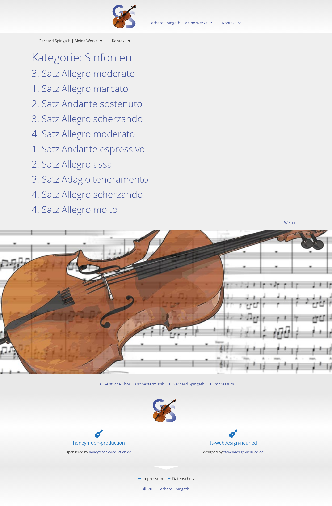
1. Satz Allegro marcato (80, 88)
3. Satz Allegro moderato (83, 73)
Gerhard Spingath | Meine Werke (180, 22)
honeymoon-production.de (110, 452)
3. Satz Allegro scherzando (87, 118)
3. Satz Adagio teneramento (90, 179)
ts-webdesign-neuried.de (243, 452)
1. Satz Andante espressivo (88, 148)
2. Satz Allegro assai (73, 163)
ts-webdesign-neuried (233, 443)
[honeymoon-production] (99, 433)
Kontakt (231, 22)
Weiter (292, 222)
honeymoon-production (99, 443)
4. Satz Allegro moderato (83, 133)
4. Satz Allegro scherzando (87, 194)
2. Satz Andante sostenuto (87, 103)
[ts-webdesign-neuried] (233, 433)
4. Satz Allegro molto (75, 209)
